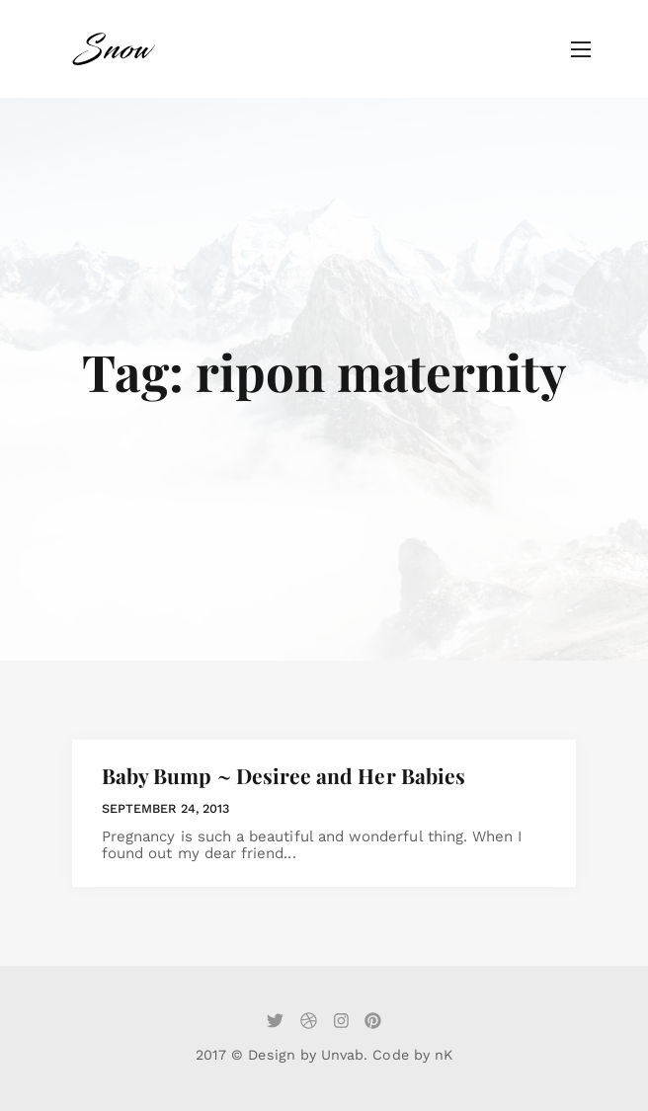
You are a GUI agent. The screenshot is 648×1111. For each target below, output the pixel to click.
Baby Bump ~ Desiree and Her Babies (283, 775)
